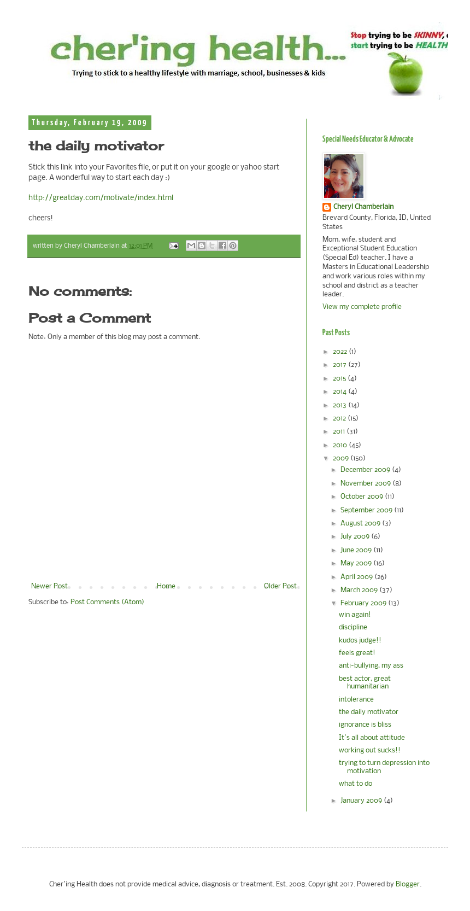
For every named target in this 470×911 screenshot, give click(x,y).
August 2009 (361, 523)
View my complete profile (362, 307)
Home (166, 586)
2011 (339, 431)
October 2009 (362, 496)
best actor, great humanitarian (365, 682)
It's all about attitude (372, 737)
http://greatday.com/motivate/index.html (100, 198)
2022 (341, 351)
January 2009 (362, 800)
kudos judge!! (360, 640)
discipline (353, 627)
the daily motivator (368, 712)
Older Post (280, 586)
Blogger (408, 884)
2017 (340, 365)
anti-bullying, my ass (371, 665)
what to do (355, 783)
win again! (355, 614)
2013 (340, 405)
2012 (340, 418)
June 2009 (356, 550)
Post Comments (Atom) (107, 602)
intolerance (356, 699)
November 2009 (366, 483)
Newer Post (49, 586)
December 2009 (366, 470)
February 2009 (364, 603)
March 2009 (359, 590)
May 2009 (356, 563)
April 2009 (357, 577)
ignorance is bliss (365, 724)
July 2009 (355, 536)
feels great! (357, 653)
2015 (340, 378)
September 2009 (367, 510)
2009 (341, 458)
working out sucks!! (370, 750)
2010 (341, 445)
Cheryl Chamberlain (363, 207)
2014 (340, 391)
